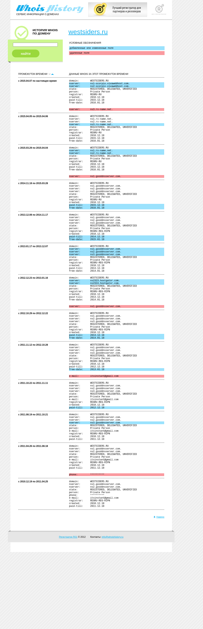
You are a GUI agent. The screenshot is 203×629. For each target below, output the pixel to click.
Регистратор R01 (68, 614)
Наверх (159, 594)
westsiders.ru (88, 31)
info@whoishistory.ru (113, 614)
